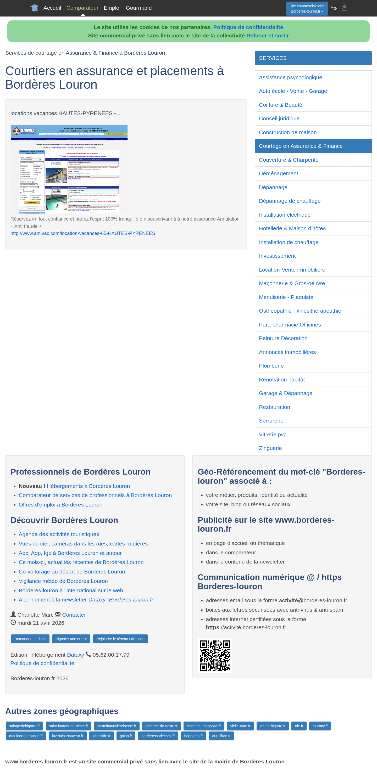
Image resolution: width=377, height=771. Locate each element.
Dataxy (75, 655)
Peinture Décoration (283, 338)
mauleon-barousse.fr (26, 736)
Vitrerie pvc (272, 434)
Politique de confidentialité (248, 27)
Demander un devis (30, 639)
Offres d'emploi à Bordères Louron (61, 505)
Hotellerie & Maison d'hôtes (292, 228)
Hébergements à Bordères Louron (88, 486)
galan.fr (126, 736)
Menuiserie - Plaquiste (286, 297)
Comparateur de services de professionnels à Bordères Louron (95, 495)
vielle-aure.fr (240, 726)
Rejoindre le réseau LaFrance (120, 639)
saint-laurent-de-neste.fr (68, 726)
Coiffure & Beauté (280, 105)
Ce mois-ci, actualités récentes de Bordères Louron (81, 562)
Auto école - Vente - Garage (293, 91)
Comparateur (82, 8)
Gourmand (139, 8)
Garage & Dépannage (285, 393)
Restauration (274, 407)
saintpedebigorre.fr (24, 726)
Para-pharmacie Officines (290, 325)
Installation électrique (285, 215)
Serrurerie (271, 421)
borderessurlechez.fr (158, 736)
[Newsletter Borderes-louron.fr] (334, 8)
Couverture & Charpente (289, 160)
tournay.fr (320, 726)
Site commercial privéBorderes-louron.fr (307, 8)
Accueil (52, 8)
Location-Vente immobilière (292, 270)
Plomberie (271, 366)
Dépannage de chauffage (290, 201)
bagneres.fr (193, 736)
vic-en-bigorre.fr (273, 726)
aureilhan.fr (221, 736)
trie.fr (299, 726)
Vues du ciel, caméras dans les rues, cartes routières (83, 544)
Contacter (74, 615)
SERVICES (273, 58)
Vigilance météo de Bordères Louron (63, 581)
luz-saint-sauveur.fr (67, 736)
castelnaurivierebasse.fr (116, 726)
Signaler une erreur (71, 639)
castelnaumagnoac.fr (204, 726)
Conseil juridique (279, 118)
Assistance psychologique (290, 77)
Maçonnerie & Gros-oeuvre (292, 283)
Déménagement (278, 173)
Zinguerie (270, 448)
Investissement (277, 256)
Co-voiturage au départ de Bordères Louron (72, 572)
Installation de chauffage (288, 242)
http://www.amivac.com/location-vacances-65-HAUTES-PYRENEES (82, 233)
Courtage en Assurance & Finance (301, 146)
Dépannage (273, 187)
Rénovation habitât (282, 379)
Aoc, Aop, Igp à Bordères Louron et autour (70, 553)
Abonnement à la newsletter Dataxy (87, 599)
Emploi (112, 8)
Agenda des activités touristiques (59, 534)
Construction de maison (288, 132)
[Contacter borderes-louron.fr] (344, 8)
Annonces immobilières (287, 352)
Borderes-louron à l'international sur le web (71, 590)
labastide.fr (101, 736)
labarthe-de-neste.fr (162, 726)
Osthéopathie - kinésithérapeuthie (300, 311)
